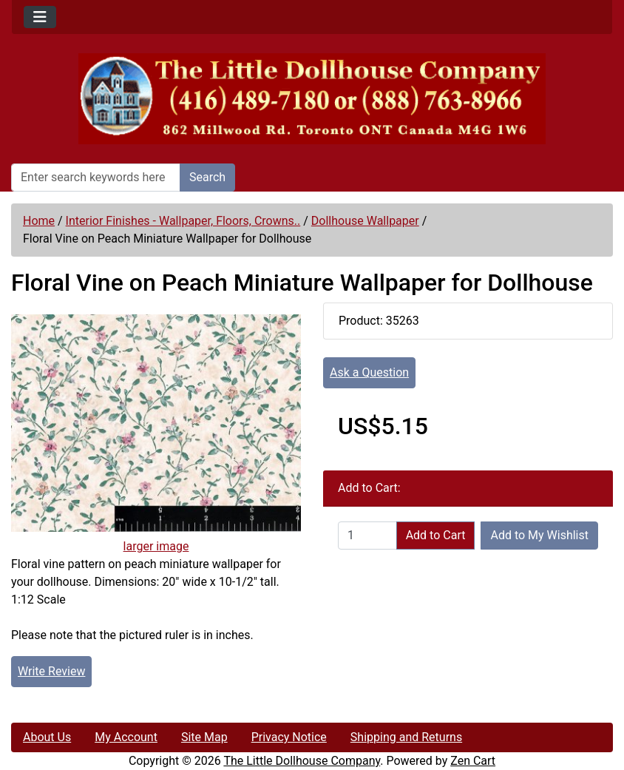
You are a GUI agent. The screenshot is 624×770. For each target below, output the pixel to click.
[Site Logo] (312, 98)
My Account (126, 737)
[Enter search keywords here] (95, 177)
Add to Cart (436, 535)
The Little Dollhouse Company (301, 761)
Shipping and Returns (406, 737)
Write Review (51, 671)
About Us (47, 737)
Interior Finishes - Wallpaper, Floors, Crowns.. (183, 221)
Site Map (204, 737)
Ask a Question (369, 372)
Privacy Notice (289, 737)
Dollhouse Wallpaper (365, 221)
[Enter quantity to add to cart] (367, 535)
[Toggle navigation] (40, 17)
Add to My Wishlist (539, 535)
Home (39, 221)
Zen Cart (472, 761)
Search (207, 177)
